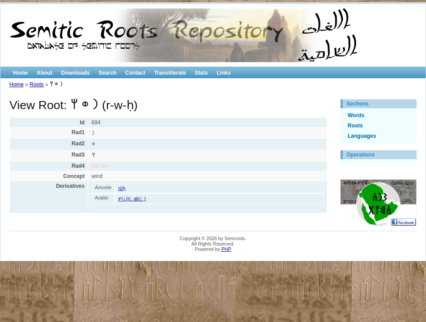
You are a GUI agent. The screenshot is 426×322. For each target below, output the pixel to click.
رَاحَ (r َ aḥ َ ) (132, 198)
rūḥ (122, 188)
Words (356, 115)
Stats (201, 73)
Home (20, 73)
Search (107, 73)
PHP (226, 249)
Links (223, 73)
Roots (36, 84)
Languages (362, 136)
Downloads (75, 73)
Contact (135, 73)
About (44, 73)
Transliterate (170, 73)
